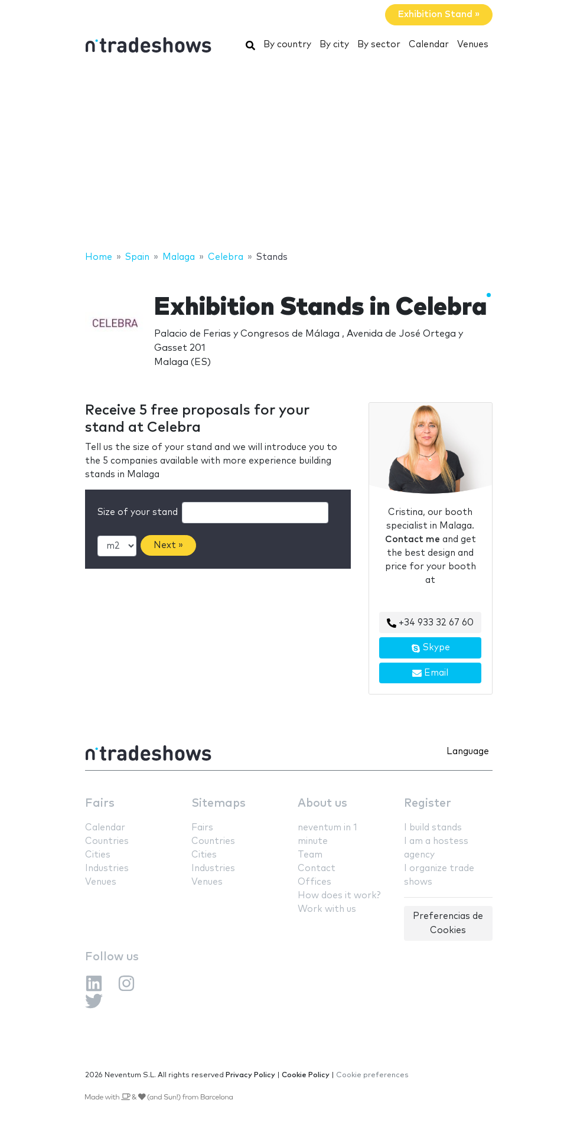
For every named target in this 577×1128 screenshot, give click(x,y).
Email (430, 673)
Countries (107, 841)
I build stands (433, 827)
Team (310, 854)
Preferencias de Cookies (448, 923)
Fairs (100, 803)
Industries (107, 868)
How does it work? (339, 895)
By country (287, 44)
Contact (316, 868)
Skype (430, 648)
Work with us (327, 909)
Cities (97, 854)
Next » (168, 545)
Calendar (429, 44)
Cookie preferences (372, 1075)
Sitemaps (218, 803)
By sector (378, 44)
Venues (472, 44)
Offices (314, 882)
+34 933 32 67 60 (430, 623)
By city (334, 44)
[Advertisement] (288, 155)
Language (467, 751)
